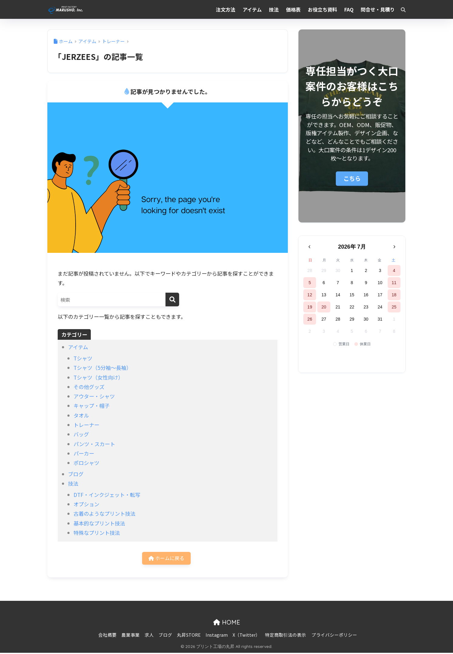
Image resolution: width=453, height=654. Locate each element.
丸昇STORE (189, 636)
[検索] (400, 9)
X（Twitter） (246, 636)
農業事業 (130, 636)
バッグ (81, 434)
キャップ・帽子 (91, 405)
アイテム (78, 347)
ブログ (75, 474)
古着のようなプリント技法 (104, 513)
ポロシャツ (86, 462)
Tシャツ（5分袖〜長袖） (102, 367)
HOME (226, 623)
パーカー (83, 453)
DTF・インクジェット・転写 (106, 494)
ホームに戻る (166, 559)
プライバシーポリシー (334, 636)
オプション (86, 504)
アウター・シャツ (94, 396)
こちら (352, 178)
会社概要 (107, 636)
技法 (73, 483)
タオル (81, 415)
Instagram (217, 636)
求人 (149, 636)
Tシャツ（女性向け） (98, 377)
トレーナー (86, 425)
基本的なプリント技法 (99, 523)
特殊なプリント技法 (96, 532)
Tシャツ (82, 358)
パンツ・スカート (94, 444)
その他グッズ (88, 387)
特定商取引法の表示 (285, 636)
